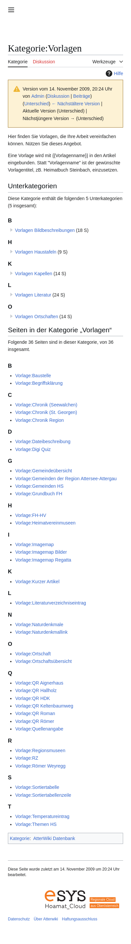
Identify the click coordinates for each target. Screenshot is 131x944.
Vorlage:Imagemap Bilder (41, 552)
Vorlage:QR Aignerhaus (39, 683)
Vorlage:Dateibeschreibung (42, 441)
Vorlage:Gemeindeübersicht (43, 470)
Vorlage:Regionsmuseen (40, 750)
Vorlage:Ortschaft (33, 653)
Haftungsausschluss (79, 919)
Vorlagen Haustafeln (35, 252)
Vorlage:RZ (26, 758)
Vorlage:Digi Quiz (33, 449)
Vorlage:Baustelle (33, 375)
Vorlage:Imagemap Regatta (43, 560)
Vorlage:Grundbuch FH (38, 493)
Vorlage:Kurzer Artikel (37, 581)
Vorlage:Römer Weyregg (40, 766)
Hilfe (113, 73)
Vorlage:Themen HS (35, 824)
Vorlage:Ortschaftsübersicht (43, 661)
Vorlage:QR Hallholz (35, 690)
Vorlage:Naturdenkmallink (41, 632)
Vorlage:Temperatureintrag (42, 816)
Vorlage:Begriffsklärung (39, 383)
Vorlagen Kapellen (33, 273)
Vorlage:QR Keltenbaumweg (44, 705)
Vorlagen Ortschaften (36, 316)
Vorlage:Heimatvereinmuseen (45, 522)
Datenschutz (19, 919)
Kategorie (20, 838)
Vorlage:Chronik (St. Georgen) (46, 412)
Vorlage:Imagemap (34, 544)
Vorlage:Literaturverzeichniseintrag (50, 602)
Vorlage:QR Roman (35, 713)
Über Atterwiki (46, 919)
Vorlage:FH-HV (30, 515)
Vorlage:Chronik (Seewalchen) (46, 404)
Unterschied (36, 103)
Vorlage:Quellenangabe (39, 728)
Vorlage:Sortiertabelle (37, 787)
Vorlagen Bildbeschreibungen (45, 230)
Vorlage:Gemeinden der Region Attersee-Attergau (66, 478)
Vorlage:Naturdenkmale (39, 624)
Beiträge (81, 96)
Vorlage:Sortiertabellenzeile (43, 795)
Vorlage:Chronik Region (39, 420)
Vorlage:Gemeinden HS (39, 486)
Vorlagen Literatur (33, 295)
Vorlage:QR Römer (34, 721)
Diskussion (58, 96)
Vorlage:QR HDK (32, 698)
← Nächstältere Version (76, 103)
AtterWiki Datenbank (54, 838)
